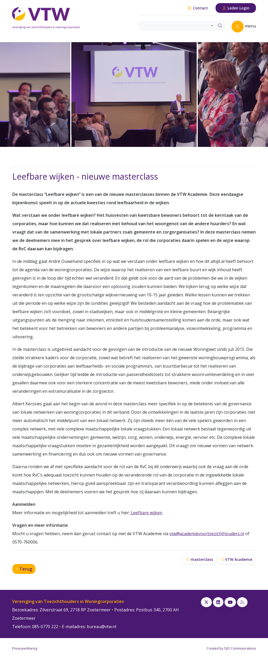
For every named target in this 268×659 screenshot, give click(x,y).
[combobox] (176, 26)
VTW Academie (236, 559)
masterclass (199, 559)
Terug (24, 569)
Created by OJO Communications (231, 648)
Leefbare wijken (146, 513)
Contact (197, 7)
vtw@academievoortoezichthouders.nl (206, 533)
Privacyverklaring (24, 648)
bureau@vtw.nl (101, 626)
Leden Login (236, 7)
